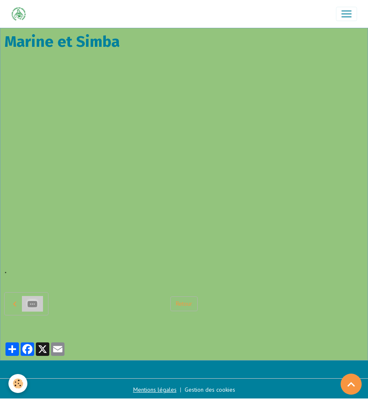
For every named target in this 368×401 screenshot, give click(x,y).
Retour (184, 303)
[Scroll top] (351, 384)
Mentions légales (155, 389)
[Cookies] (17, 383)
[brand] (20, 14)
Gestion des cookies (210, 389)
